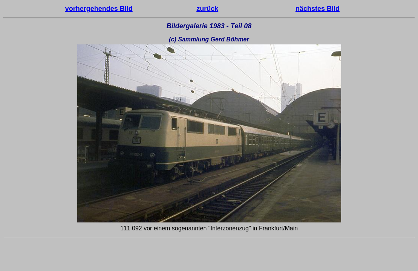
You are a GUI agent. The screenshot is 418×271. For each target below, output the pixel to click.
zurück (207, 8)
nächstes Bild (318, 8)
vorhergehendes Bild (99, 8)
